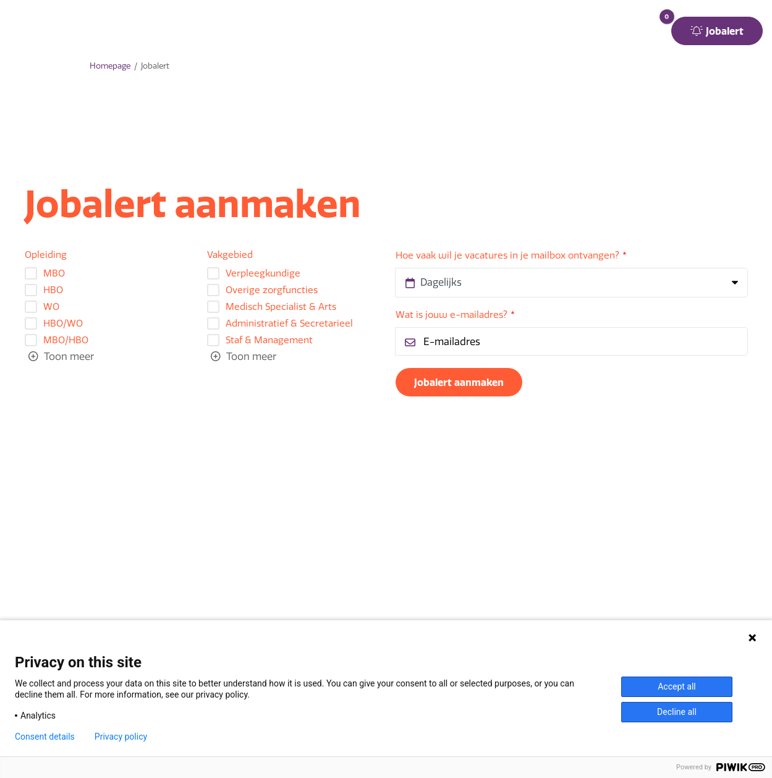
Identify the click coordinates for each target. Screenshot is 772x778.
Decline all (677, 712)
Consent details (45, 737)
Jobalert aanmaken (459, 382)
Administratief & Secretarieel (289, 323)
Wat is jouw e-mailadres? (451, 315)
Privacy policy (121, 737)
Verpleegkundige (263, 273)
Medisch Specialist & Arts (281, 307)
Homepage (110, 66)
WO (51, 307)
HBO (53, 290)
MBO (54, 273)
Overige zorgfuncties (272, 290)
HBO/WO (63, 323)
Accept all (677, 686)
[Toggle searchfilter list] (61, 356)
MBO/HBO (65, 340)
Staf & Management (269, 340)
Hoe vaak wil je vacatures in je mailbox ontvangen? (507, 255)
